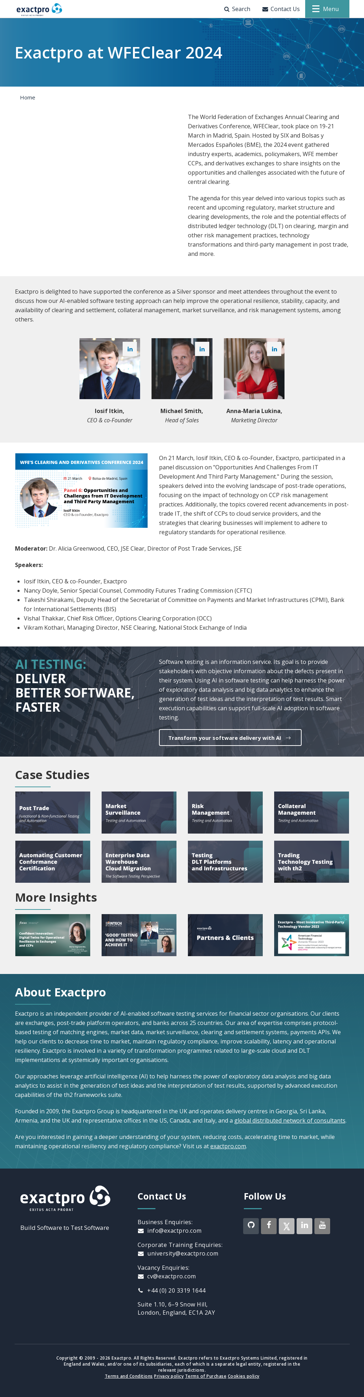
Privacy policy (169, 1376)
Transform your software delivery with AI (230, 737)
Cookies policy (244, 1376)
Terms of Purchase (206, 1376)
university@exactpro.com (178, 1253)
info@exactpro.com (170, 1230)
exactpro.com (228, 1146)
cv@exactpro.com (167, 1276)
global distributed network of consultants (289, 1120)
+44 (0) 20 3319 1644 (172, 1290)
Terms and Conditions (129, 1376)
